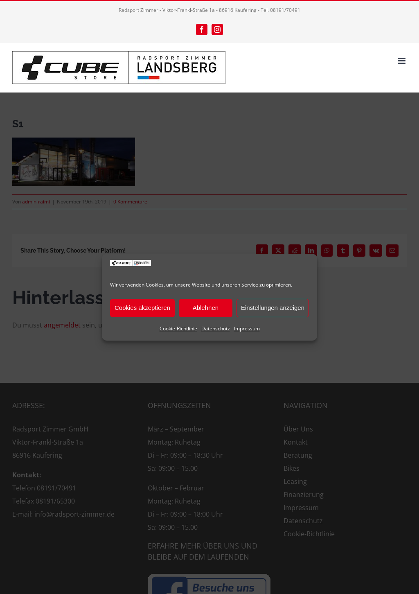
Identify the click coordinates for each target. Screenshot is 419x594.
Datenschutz (215, 328)
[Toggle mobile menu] (402, 60)
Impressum (247, 328)
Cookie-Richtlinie (178, 328)
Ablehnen (206, 307)
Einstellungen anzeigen (272, 307)
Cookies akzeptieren (142, 307)
